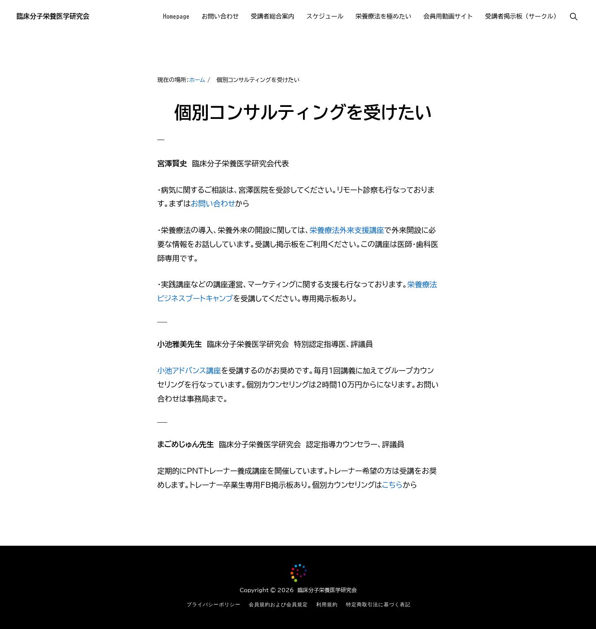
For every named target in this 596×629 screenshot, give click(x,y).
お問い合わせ (213, 203)
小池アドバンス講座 (189, 370)
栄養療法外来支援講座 (347, 230)
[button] (573, 16)
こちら (392, 485)
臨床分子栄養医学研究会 (53, 16)
